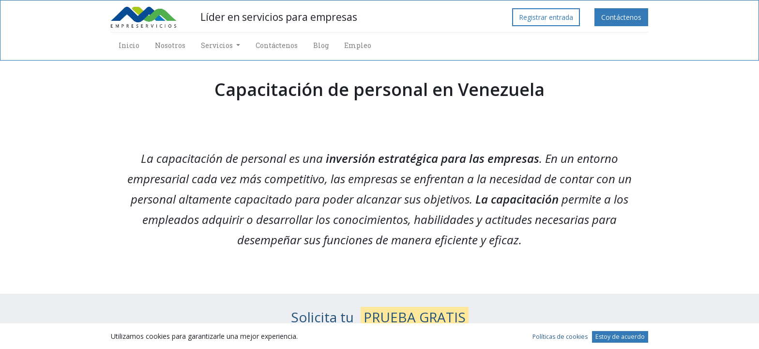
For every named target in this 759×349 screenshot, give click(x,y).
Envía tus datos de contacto (381, 339)
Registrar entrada (546, 17)
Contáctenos (621, 17)
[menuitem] (129, 45)
